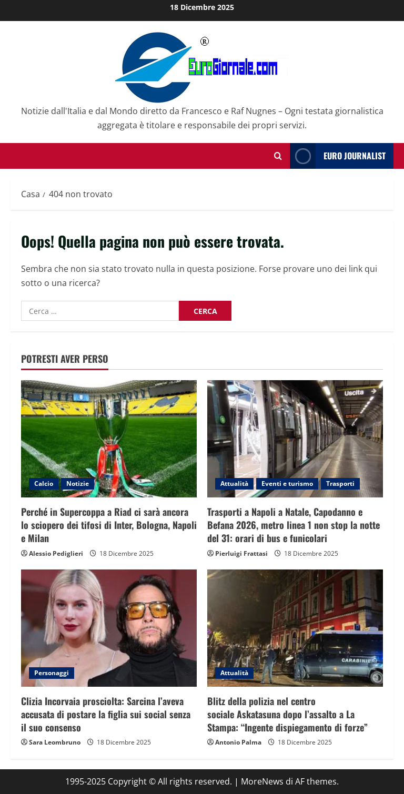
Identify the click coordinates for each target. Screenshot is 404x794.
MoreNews (262, 781)
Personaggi (51, 672)
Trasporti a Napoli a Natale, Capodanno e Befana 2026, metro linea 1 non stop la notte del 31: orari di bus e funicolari (293, 525)
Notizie (77, 483)
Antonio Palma (238, 742)
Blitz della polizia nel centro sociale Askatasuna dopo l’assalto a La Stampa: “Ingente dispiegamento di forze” (287, 714)
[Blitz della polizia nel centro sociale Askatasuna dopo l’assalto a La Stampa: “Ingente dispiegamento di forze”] (295, 628)
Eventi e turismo (287, 483)
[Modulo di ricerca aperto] (278, 156)
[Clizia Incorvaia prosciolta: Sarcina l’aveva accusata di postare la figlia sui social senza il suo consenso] (109, 628)
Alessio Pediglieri (56, 553)
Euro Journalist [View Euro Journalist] (338, 156)
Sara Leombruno (54, 742)
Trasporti (340, 483)
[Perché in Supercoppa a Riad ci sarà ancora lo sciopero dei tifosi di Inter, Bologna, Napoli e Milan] (109, 438)
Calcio (43, 483)
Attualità (234, 483)
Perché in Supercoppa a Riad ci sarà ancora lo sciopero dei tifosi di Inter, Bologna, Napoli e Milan (109, 525)
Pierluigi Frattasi (241, 553)
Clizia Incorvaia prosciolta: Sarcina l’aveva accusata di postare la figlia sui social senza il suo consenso (105, 714)
